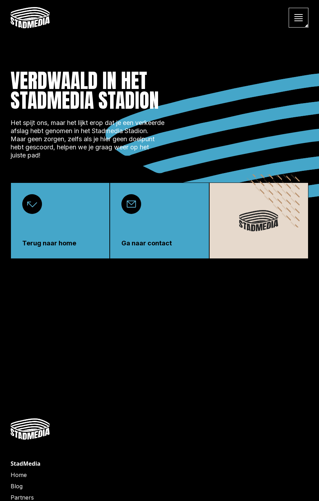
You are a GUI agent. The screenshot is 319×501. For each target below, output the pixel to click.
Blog (17, 486)
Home (19, 474)
